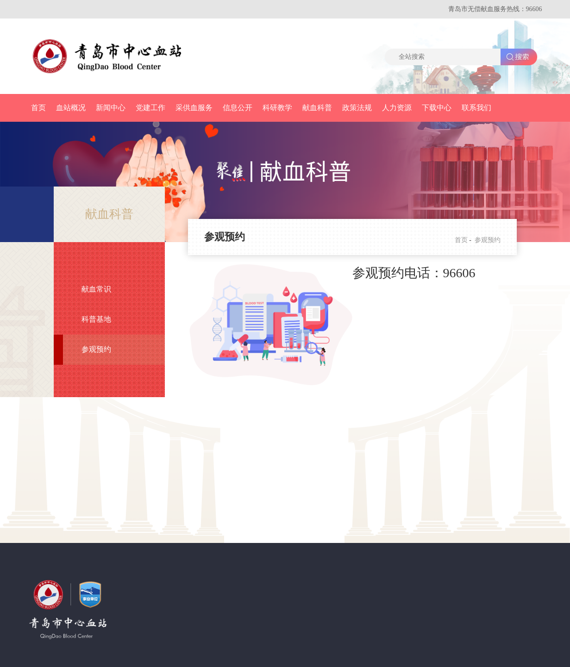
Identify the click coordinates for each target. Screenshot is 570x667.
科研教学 (277, 108)
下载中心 (436, 108)
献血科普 (317, 108)
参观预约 (96, 349)
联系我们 (476, 108)
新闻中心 (110, 108)
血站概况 (71, 108)
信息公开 (237, 108)
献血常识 (96, 289)
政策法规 (357, 108)
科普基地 (96, 319)
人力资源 (397, 108)
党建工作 (150, 108)
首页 (38, 108)
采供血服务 (194, 108)
